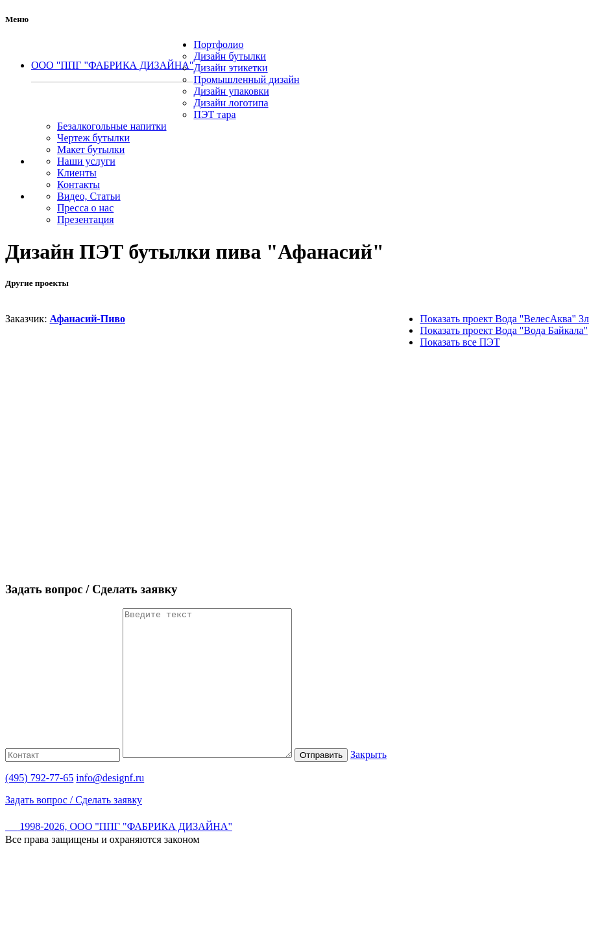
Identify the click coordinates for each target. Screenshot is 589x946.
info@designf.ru (110, 806)
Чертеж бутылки (93, 137)
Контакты (78, 184)
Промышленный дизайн (246, 79)
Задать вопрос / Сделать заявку (73, 828)
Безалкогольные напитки (112, 126)
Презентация (85, 219)
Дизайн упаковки (231, 91)
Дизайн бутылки (229, 56)
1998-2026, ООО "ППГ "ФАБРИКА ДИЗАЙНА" (118, 855)
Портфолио (218, 44)
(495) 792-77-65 (112, 86)
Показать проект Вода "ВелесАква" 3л (504, 318)
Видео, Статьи (89, 196)
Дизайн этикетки (230, 67)
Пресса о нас (85, 207)
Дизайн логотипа (230, 102)
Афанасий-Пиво (87, 318)
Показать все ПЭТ (459, 342)
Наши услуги (86, 161)
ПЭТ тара (214, 114)
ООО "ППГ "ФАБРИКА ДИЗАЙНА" (112, 65)
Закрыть (388, 783)
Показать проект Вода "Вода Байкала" (504, 330)
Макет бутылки (91, 149)
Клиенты (77, 172)
